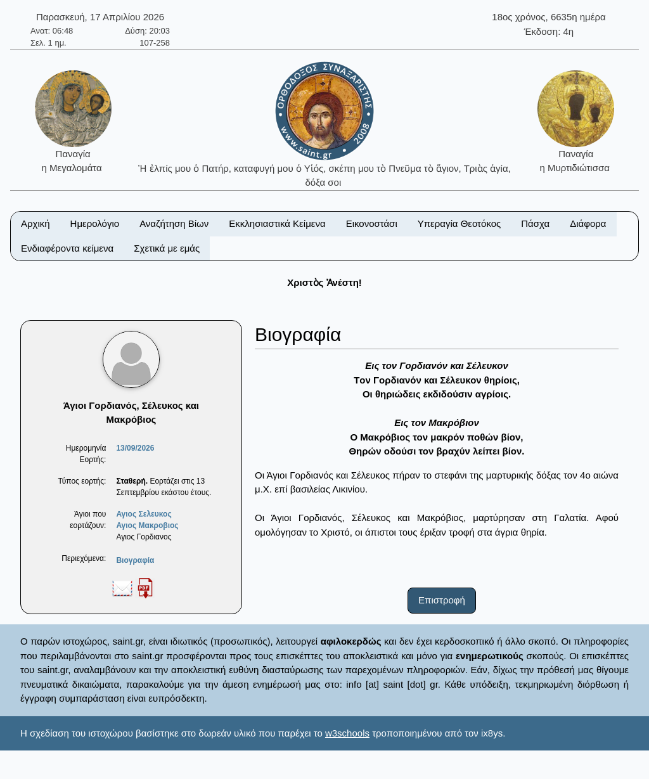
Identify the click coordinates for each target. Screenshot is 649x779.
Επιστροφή (441, 600)
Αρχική (35, 223)
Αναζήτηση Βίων (174, 223)
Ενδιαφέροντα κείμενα (67, 248)
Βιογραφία (135, 560)
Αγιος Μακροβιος (147, 525)
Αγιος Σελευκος (143, 514)
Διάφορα (588, 223)
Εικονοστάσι (371, 223)
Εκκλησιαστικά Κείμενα (277, 223)
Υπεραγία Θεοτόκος (459, 223)
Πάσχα (535, 223)
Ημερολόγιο (95, 223)
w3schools (347, 733)
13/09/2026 (135, 448)
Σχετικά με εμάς (167, 248)
